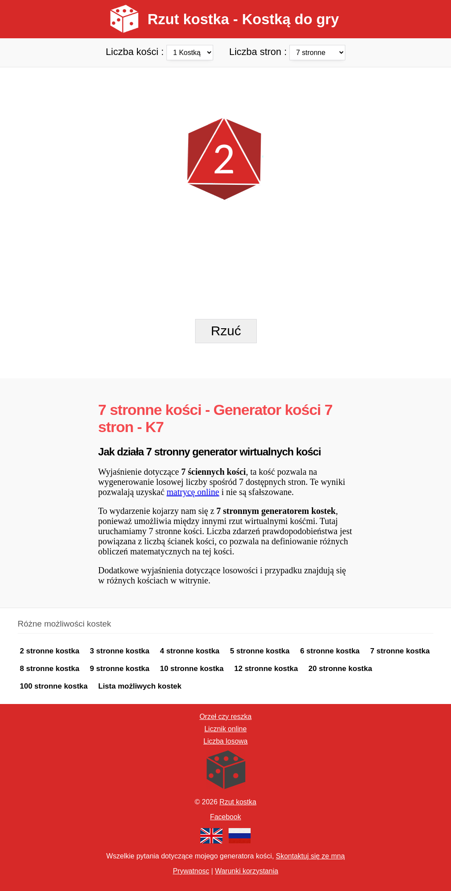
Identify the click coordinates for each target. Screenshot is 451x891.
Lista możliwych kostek (139, 686)
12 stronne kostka (266, 668)
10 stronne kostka (192, 668)
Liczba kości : (161, 51)
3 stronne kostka (119, 651)
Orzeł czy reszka (225, 716)
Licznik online (225, 729)
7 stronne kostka (400, 651)
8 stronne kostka (49, 668)
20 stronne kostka (340, 668)
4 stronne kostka (189, 651)
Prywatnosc (191, 871)
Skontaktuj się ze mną (310, 856)
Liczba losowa (225, 741)
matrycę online (192, 492)
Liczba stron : (287, 51)
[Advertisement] (225, 87)
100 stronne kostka (54, 686)
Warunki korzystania (246, 871)
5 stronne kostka (259, 651)
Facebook (225, 817)
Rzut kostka (237, 802)
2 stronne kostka (49, 651)
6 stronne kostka (329, 651)
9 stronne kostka (119, 668)
